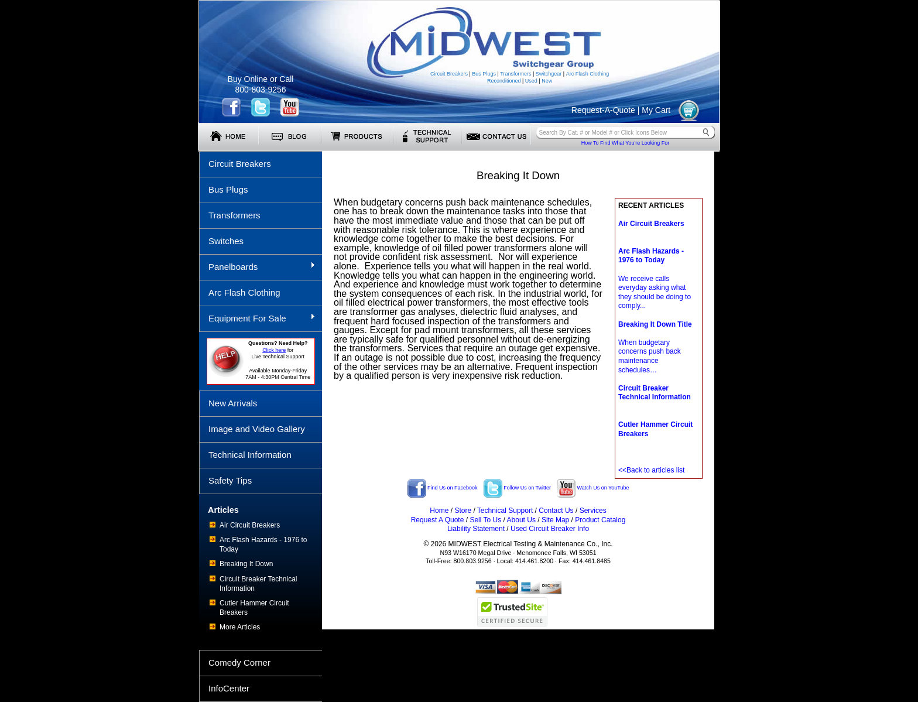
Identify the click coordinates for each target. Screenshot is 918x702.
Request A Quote (437, 520)
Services (593, 510)
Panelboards (257, 266)
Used (531, 81)
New (547, 81)
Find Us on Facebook (442, 488)
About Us (521, 520)
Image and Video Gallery (256, 429)
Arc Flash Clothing (587, 74)
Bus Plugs (484, 74)
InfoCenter (228, 688)
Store (462, 510)
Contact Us (556, 510)
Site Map (555, 520)
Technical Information (250, 455)
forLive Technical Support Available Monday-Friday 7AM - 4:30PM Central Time (277, 360)
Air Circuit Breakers (250, 525)
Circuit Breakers (449, 74)
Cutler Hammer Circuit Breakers (254, 608)
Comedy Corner (239, 662)
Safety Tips (230, 480)
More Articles (240, 627)
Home (439, 510)
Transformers (515, 74)
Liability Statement (476, 529)
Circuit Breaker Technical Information (258, 584)
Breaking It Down (246, 564)
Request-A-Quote (603, 110)
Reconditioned (504, 81)
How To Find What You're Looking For (625, 143)
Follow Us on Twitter (517, 488)
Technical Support (505, 510)
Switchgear (549, 74)
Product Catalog (600, 520)
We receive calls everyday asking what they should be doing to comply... (654, 278)
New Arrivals (232, 403)
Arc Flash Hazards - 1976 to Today (263, 544)
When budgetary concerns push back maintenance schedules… (655, 347)
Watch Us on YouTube (593, 488)
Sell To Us (485, 520)
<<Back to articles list (651, 470)
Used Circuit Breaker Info (550, 529)
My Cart (656, 110)
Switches (226, 241)
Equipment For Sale (257, 318)
